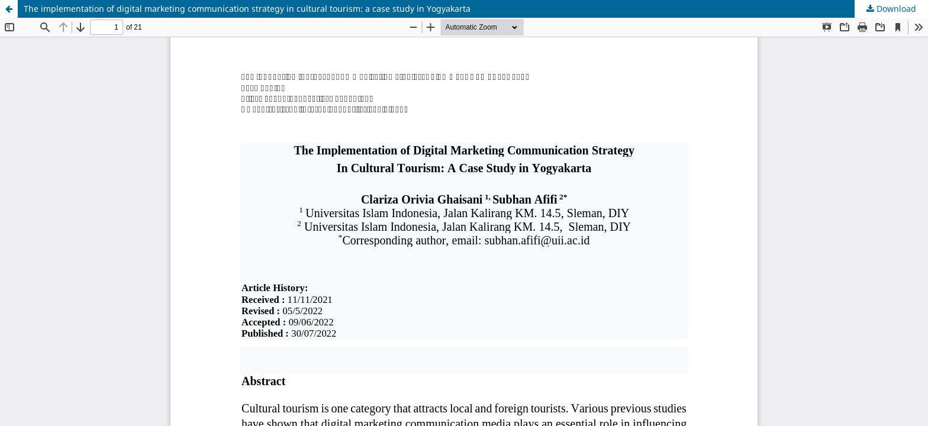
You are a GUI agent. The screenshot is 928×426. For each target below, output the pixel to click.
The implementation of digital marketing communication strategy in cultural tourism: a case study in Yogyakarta (247, 8)
